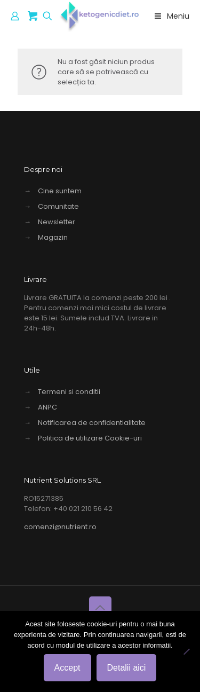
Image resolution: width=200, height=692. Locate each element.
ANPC (47, 407)
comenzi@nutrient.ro (60, 527)
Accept (67, 667)
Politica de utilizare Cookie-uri (90, 438)
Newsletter (56, 222)
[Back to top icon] (100, 607)
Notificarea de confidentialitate (92, 423)
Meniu (171, 16)
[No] (186, 651)
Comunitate (58, 206)
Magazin (53, 237)
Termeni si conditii (69, 392)
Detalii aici (126, 667)
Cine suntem (60, 191)
